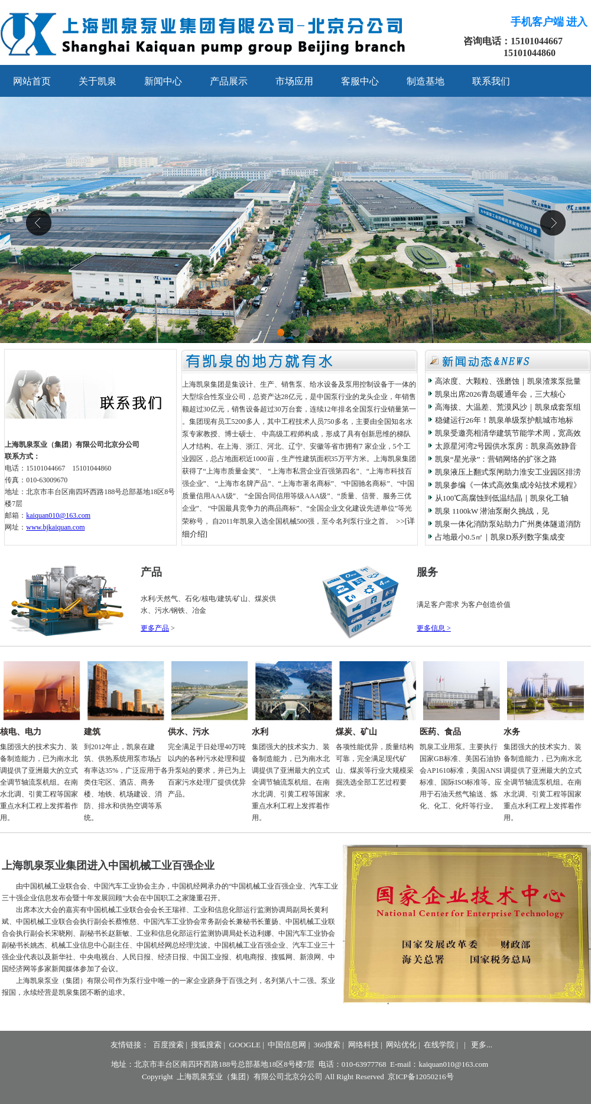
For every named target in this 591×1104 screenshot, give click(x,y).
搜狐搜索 (206, 1044)
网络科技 (363, 1044)
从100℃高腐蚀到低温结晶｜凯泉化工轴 (502, 498)
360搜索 (327, 1044)
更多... (481, 1044)
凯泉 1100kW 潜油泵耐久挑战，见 (492, 511)
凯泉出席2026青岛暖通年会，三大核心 (500, 394)
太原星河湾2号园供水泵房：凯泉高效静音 (506, 446)
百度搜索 (168, 1044)
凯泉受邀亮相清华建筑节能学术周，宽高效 (508, 433)
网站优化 (401, 1044)
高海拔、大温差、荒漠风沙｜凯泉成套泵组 (508, 407)
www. (55, 527)
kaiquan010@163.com (58, 515)
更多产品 (155, 628)
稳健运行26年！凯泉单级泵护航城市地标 (504, 420)
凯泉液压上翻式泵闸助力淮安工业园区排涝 (508, 472)
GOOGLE (245, 1044)
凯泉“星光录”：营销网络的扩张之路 (496, 459)
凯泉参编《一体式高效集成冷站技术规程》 (508, 485)
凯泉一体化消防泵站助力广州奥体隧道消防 (508, 524)
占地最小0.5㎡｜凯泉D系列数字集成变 (500, 537)
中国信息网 (287, 1044)
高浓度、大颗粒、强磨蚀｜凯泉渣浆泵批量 (508, 381)
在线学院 (439, 1044)
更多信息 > (434, 628)
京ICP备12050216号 (420, 1076)
